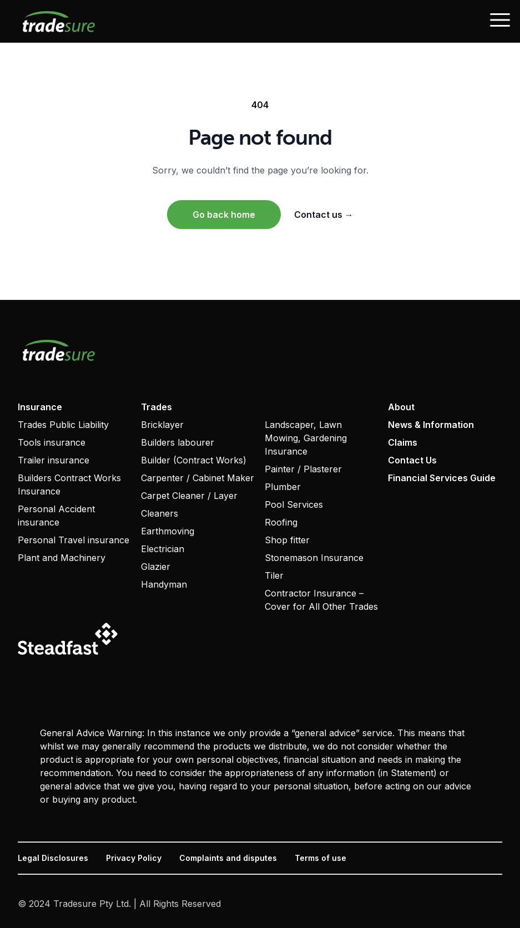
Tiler (274, 575)
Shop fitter (287, 539)
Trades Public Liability (63, 424)
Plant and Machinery (61, 557)
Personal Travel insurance (73, 539)
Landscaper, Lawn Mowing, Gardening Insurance (306, 438)
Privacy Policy (133, 858)
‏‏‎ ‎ (266, 406)
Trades (156, 406)
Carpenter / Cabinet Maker (197, 477)
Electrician (162, 548)
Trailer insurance (53, 460)
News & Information (431, 424)
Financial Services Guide (442, 477)
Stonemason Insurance (314, 557)
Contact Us (412, 460)
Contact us (324, 214)
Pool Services (294, 504)
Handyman (164, 584)
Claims (402, 442)
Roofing (281, 522)
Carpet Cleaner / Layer (189, 495)
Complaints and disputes (228, 858)
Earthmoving (167, 531)
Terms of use (320, 858)
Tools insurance (51, 442)
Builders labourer (177, 442)
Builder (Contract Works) (193, 460)
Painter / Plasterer (303, 469)
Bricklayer (162, 424)
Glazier (155, 566)
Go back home (224, 214)
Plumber (283, 486)
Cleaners (159, 513)
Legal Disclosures (53, 858)
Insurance (40, 406)
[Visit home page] (260, 350)
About (401, 406)
